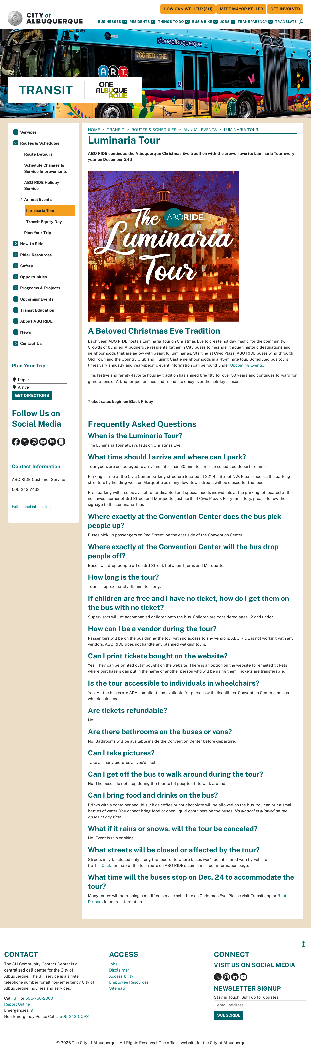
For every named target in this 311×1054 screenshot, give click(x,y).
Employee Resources (129, 982)
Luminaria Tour (40, 210)
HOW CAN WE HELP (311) (188, 9)
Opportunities (33, 277)
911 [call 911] (33, 1010)
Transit (116, 129)
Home (94, 129)
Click (106, 865)
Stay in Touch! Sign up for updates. (246, 997)
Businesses (112, 22)
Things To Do (174, 22)
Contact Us (31, 343)
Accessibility (121, 976)
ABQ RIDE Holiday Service (41, 185)
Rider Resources (36, 254)
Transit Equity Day (44, 221)
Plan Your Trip (37, 232)
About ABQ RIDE (36, 321)
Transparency (255, 22)
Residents (142, 22)
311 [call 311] (17, 998)
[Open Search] (301, 22)
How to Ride (31, 243)
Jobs (227, 22)
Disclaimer (119, 970)
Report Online (17, 1004)
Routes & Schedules (154, 129)
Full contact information (31, 506)
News (25, 332)
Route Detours (38, 154)
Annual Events (200, 129)
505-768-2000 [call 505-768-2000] (39, 998)
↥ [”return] (303, 943)
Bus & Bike (205, 22)
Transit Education (37, 310)
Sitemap (117, 988)
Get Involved (285, 9)
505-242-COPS (74, 1016)
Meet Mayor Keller (241, 9)
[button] (286, 21)
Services (28, 132)
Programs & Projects (40, 288)
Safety (26, 266)
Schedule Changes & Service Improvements (45, 168)
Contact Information (36, 466)
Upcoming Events (246, 365)
